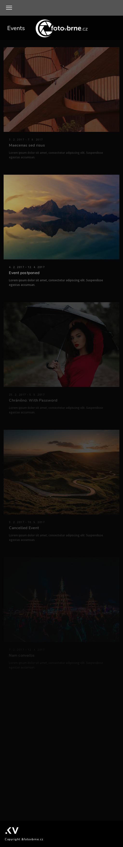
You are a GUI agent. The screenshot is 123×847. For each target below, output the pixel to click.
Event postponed (24, 273)
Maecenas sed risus (27, 145)
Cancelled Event (24, 528)
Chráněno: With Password (33, 400)
